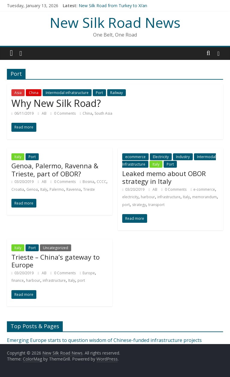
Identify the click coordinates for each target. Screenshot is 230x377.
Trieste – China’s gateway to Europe (55, 260)
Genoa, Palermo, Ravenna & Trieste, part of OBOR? (54, 169)
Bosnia (88, 181)
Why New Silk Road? (56, 103)
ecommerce (135, 156)
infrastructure (168, 196)
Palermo (57, 189)
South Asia (103, 113)
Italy (17, 156)
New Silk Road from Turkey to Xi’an (113, 5)
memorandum (204, 196)
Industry (183, 156)
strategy (139, 204)
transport (156, 204)
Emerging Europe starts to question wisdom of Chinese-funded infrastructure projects (104, 340)
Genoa (32, 189)
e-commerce (204, 189)
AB (44, 113)
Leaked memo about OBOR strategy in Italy (164, 177)
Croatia (17, 189)
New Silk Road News (115, 22)
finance (17, 280)
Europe (89, 272)
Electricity (161, 156)
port (126, 204)
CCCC (101, 181)
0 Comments (63, 113)
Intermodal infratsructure (67, 92)
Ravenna (73, 189)
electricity (130, 196)
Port (99, 92)
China (33, 92)
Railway (116, 92)
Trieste (89, 189)
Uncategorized (55, 247)
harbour (148, 196)
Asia (18, 92)
